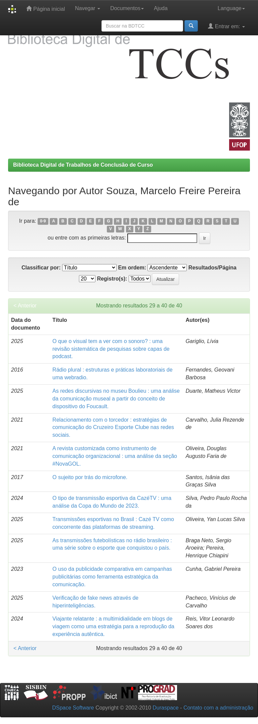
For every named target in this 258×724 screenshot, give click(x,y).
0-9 (43, 221)
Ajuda (161, 8)
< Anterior (25, 305)
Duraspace (165, 708)
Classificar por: (41, 267)
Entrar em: (226, 26)
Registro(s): (112, 279)
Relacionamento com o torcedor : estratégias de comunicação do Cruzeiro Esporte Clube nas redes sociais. (113, 427)
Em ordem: (132, 267)
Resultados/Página (212, 267)
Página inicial (45, 8)
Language (231, 8)
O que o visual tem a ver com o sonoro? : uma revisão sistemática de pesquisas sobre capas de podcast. (111, 348)
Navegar (87, 8)
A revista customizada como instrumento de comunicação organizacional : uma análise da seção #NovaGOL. (114, 456)
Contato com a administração (218, 708)
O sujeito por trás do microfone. (89, 477)
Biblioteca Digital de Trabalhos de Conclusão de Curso (83, 165)
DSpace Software (73, 708)
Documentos (127, 8)
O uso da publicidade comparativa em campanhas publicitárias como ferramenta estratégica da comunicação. (112, 576)
